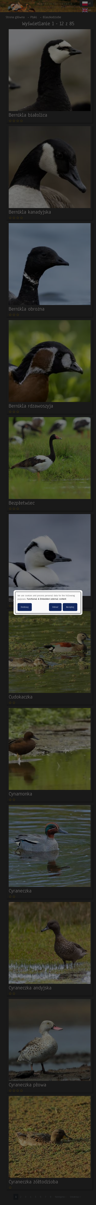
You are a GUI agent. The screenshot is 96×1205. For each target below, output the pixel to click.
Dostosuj (25, 606)
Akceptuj (70, 606)
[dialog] (48, 602)
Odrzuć (55, 606)
